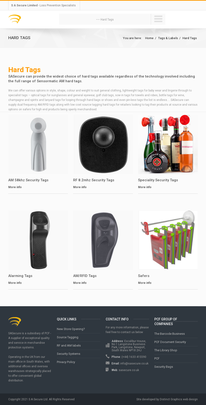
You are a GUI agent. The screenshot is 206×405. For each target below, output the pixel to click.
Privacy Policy (66, 362)
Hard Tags (189, 38)
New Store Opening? (71, 329)
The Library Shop (165, 350)
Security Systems (68, 353)
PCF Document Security (170, 342)
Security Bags (163, 366)
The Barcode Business (169, 333)
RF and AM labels (69, 345)
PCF (157, 358)
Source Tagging (67, 337)
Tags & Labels (168, 38)
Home (149, 38)
